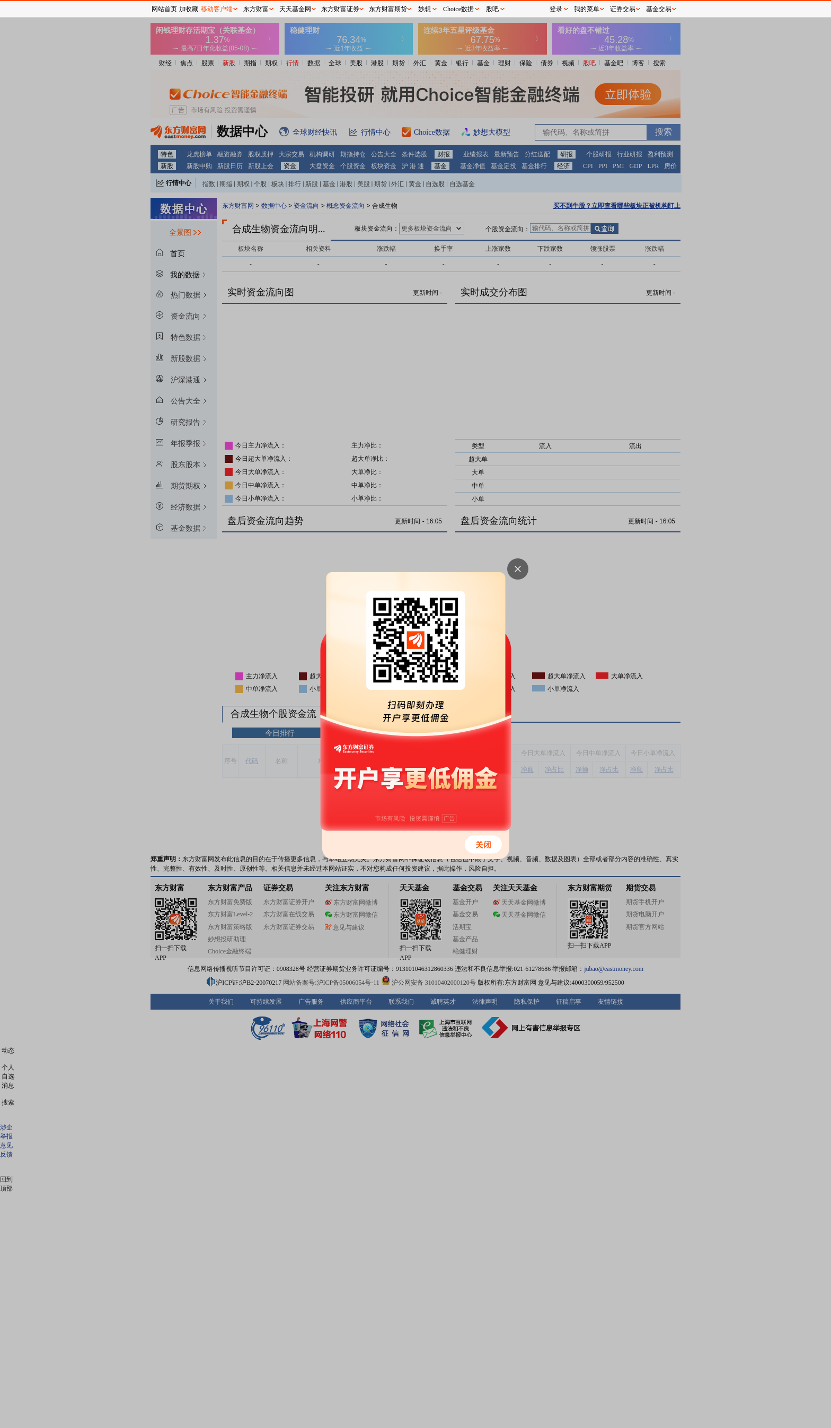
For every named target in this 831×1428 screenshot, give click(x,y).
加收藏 (188, 9)
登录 (556, 9)
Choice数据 (458, 9)
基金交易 (658, 9)
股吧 (492, 9)
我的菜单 (586, 9)
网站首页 (164, 9)
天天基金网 (295, 9)
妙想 (424, 9)
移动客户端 (217, 9)
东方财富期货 (388, 9)
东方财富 (256, 9)
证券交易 (622, 9)
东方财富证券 (340, 9)
